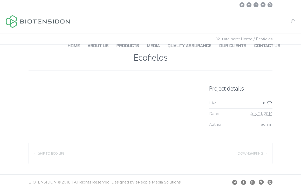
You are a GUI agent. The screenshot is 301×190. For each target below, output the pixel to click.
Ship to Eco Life (51, 153)
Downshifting (250, 153)
